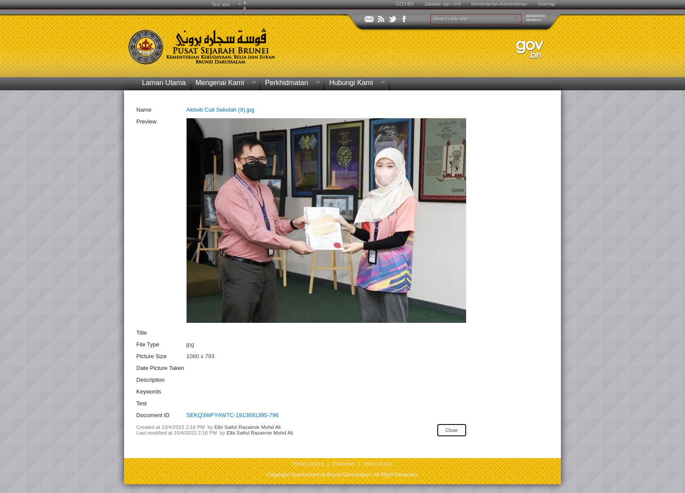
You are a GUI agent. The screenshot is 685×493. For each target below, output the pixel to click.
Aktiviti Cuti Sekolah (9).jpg (220, 109)
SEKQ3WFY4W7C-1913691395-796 (233, 415)
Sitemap (546, 4)
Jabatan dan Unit (443, 4)
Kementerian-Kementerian (499, 4)
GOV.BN (405, 4)
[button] (516, 19)
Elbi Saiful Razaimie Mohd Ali (247, 427)
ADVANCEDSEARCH (535, 18)
